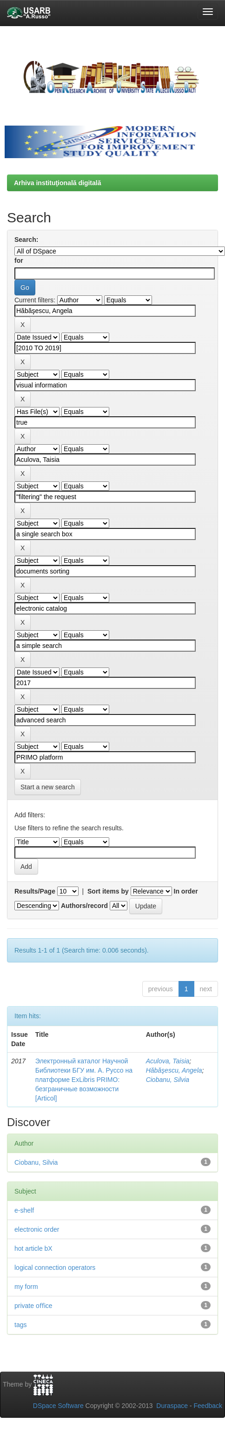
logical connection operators (54, 1267)
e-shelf (24, 1210)
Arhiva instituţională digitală (57, 183)
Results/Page (34, 891)
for (18, 260)
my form (26, 1286)
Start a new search (47, 787)
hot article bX (33, 1248)
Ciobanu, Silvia (167, 1079)
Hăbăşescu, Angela (174, 1070)
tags (20, 1324)
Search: (26, 239)
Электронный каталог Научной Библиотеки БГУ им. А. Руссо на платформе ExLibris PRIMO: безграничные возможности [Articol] (83, 1079)
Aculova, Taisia (168, 1061)
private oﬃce (33, 1305)
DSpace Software (58, 1405)
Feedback (208, 1405)
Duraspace (172, 1405)
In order (186, 891)
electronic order (37, 1229)
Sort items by (108, 891)
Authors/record (84, 905)
